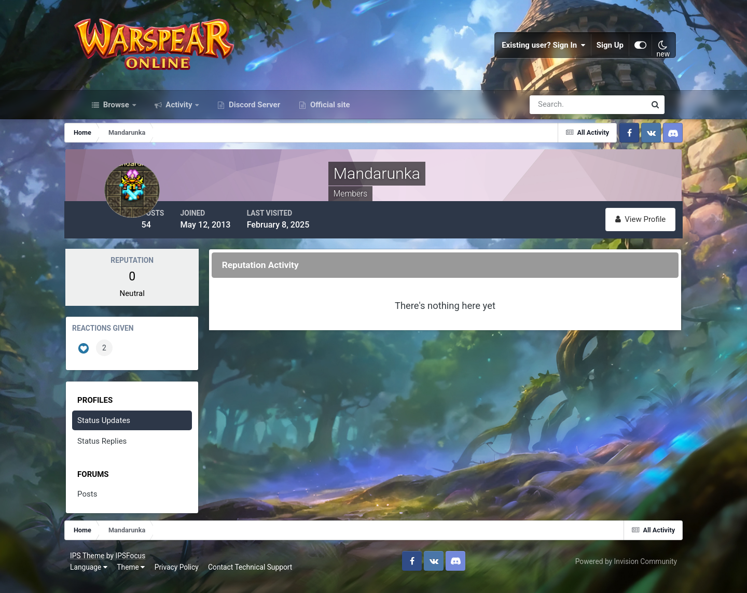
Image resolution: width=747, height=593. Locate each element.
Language (101, 577)
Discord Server (253, 118)
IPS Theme (99, 566)
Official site (329, 118)
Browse (116, 118)
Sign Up (598, 52)
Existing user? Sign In (532, 52)
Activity (179, 118)
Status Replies (119, 453)
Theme (143, 577)
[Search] (552, 118)
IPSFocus (143, 566)
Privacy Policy (189, 577)
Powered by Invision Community (614, 572)
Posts (104, 506)
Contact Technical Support (262, 577)
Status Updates (120, 432)
